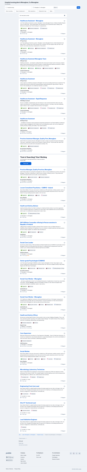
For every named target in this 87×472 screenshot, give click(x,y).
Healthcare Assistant (27, 79)
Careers (22, 459)
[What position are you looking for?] (18, 7)
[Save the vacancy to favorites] (64, 21)
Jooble (79, 469)
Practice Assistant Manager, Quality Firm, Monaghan (38, 139)
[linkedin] (79, 453)
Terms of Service (9, 468)
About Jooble (23, 455)
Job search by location (23, 448)
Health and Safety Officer (29, 318)
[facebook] (71, 453)
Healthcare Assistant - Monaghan (31, 21)
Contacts (23, 457)
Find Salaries (54, 457)
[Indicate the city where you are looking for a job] (45, 7)
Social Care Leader (26, 246)
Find (78, 7)
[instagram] (73, 453)
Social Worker (25, 355)
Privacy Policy (17, 468)
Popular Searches (56, 455)
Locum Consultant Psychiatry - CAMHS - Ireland (36, 191)
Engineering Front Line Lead (29, 389)
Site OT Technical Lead (28, 406)
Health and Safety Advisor (29, 209)
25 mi (56, 7)
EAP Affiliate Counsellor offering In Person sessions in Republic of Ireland (38, 227)
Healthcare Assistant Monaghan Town (33, 59)
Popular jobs (21, 446)
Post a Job (38, 457)
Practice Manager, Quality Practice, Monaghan (36, 173)
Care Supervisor (25, 337)
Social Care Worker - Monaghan (31, 282)
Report (63, 33)
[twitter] (76, 453)
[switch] (65, 15)
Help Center (23, 461)
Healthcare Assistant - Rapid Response (33, 99)
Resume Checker (56, 459)
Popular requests (23, 441)
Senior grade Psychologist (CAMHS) (32, 264)
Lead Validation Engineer (28, 423)
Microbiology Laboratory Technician (32, 373)
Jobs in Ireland (24, 463)
